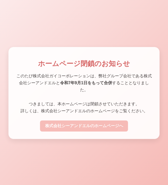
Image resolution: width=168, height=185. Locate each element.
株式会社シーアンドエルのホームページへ (84, 126)
